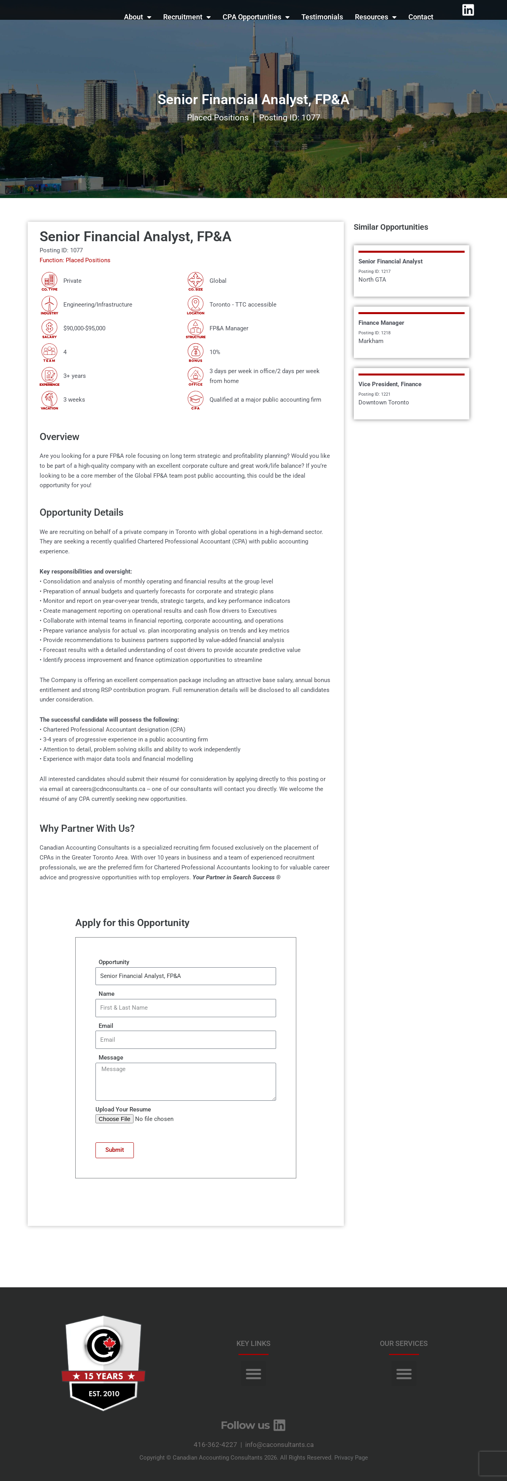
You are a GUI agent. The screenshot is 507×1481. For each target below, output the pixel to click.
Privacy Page (351, 1457)
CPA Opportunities (256, 17)
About (137, 17)
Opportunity (112, 962)
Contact (420, 17)
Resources (375, 17)
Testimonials (322, 17)
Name (104, 993)
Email (104, 1025)
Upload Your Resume (123, 1109)
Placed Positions (218, 117)
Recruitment (187, 17)
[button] (253, 1373)
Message (109, 1057)
